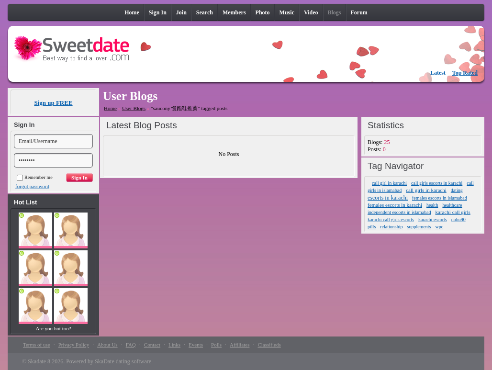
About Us (107, 345)
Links (174, 345)
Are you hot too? (53, 328)
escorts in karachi (388, 197)
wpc (440, 226)
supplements (419, 226)
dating (457, 190)
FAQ (131, 345)
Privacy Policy (73, 345)
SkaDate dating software (123, 361)
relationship (391, 226)
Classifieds (268, 345)
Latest (438, 72)
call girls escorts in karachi (436, 183)
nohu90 (458, 219)
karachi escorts (432, 219)
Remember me (35, 177)
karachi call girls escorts (391, 219)
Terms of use (36, 345)
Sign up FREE (53, 102)
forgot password (32, 186)
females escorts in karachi (395, 205)
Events (196, 345)
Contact (152, 345)
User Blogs (133, 108)
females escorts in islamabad (439, 198)
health (432, 205)
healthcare (452, 205)
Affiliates (239, 345)
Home (110, 108)
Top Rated (465, 72)
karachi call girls (453, 212)
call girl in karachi (389, 183)
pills (372, 226)
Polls (216, 345)
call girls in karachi (426, 190)
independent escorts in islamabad (399, 212)
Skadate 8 (39, 361)
